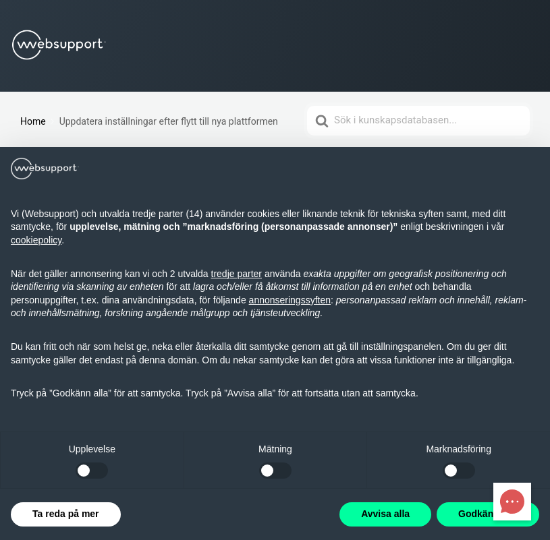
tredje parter (236, 273)
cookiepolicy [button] (36, 240)
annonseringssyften (290, 300)
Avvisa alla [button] (385, 513)
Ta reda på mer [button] (65, 513)
